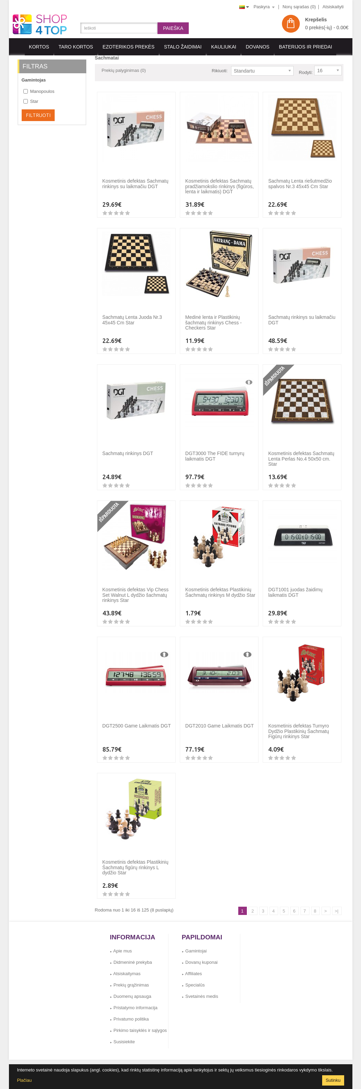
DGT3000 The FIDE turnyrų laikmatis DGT (214, 450)
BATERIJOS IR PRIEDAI (305, 47)
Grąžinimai (189, 1062)
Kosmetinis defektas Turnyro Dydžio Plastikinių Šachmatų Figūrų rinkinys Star (298, 726)
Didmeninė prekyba (131, 957)
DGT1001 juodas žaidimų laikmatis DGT (295, 587)
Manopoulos (39, 91)
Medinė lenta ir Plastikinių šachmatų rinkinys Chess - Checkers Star (213, 317)
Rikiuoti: (220, 70)
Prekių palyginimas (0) (124, 70)
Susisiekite (122, 1036)
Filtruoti (38, 115)
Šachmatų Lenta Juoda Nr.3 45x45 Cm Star (132, 314)
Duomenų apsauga (130, 991)
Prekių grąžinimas (129, 979)
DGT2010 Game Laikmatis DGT (219, 720)
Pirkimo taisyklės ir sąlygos (138, 1025)
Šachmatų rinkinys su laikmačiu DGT (301, 314)
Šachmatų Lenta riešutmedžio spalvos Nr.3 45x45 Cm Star (300, 178)
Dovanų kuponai (200, 957)
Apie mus (121, 945)
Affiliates (192, 968)
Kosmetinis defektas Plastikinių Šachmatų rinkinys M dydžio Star (220, 587)
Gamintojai (194, 945)
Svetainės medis (200, 991)
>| (337, 905)
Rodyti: (306, 70)
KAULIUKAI (223, 47)
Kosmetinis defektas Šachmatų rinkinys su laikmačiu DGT (135, 178)
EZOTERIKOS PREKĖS (128, 47)
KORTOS (39, 47)
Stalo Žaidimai (182, 47)
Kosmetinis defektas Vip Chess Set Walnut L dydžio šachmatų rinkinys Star (135, 590)
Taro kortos (75, 47)
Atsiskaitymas (125, 968)
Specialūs (193, 979)
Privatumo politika (129, 1013)
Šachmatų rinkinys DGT (127, 448)
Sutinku (333, 1080)
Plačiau (24, 1080)
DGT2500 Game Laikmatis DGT (136, 720)
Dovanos (258, 47)
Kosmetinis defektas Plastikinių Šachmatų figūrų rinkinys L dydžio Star (135, 862)
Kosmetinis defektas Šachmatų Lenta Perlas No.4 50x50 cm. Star (301, 453)
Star (31, 101)
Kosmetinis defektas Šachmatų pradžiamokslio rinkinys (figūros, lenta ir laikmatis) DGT (219, 181)
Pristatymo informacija (133, 1002)
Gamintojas (34, 80)
